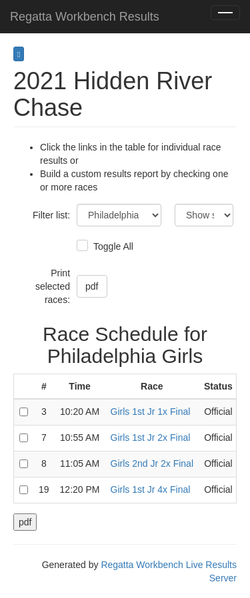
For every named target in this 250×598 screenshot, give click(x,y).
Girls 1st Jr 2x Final (151, 437)
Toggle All (111, 246)
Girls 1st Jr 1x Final (151, 411)
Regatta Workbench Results (84, 16)
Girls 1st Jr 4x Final (151, 489)
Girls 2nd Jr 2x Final (152, 463)
